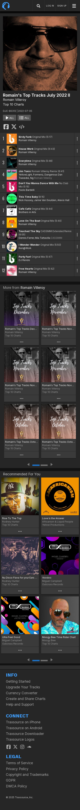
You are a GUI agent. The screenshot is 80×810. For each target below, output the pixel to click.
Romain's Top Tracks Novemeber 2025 (58, 385)
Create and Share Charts (25, 699)
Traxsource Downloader (25, 734)
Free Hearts (26, 268)
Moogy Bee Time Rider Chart (59, 637)
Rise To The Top (12, 518)
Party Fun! (25, 256)
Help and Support (20, 704)
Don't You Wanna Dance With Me (39, 183)
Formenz (38, 174)
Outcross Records (52, 584)
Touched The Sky (29, 231)
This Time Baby (28, 196)
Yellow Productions (53, 524)
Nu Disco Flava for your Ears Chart (20, 577)
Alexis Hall (63, 200)
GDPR (10, 780)
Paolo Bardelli (27, 189)
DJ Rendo (24, 260)
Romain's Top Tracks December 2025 (21, 328)
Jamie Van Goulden (45, 200)
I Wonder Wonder (29, 244)
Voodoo (46, 577)
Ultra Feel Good (11, 637)
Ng (32, 177)
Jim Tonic (25, 171)
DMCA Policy (16, 786)
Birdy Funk (25, 136)
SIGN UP (61, 5)
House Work (26, 148)
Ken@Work (25, 248)
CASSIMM (56, 237)
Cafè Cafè (25, 208)
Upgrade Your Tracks (23, 687)
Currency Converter (21, 693)
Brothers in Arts (27, 212)
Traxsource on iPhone (23, 722)
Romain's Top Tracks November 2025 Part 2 (21, 385)
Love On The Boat (29, 220)
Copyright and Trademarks (27, 774)
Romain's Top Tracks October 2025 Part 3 (21, 441)
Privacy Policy (17, 769)
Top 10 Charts (13, 104)
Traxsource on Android (24, 728)
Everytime (25, 160)
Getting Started (18, 681)
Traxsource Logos (20, 739)
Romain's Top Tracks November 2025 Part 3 (58, 328)
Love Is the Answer (53, 518)
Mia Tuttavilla (42, 237)
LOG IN (50, 5)
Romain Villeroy (14, 100)
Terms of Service (19, 763)
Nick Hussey (26, 200)
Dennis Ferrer (26, 237)
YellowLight (25, 174)
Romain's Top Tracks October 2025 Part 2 (58, 441)
